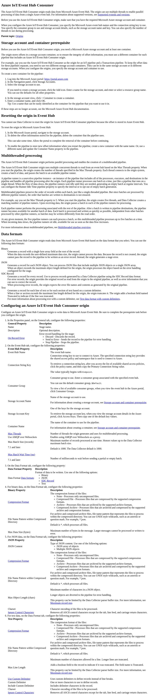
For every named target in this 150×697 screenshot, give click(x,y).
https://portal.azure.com (56, 79)
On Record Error (16, 338)
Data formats (27, 478)
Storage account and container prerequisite (125, 402)
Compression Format (18, 502)
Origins (19, 36)
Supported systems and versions (114, 14)
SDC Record (47, 480)
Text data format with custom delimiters (100, 299)
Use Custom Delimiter (19, 679)
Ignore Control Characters (21, 612)
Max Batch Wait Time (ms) (21, 454)
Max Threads (14, 433)
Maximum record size (61, 603)
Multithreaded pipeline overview (74, 227)
